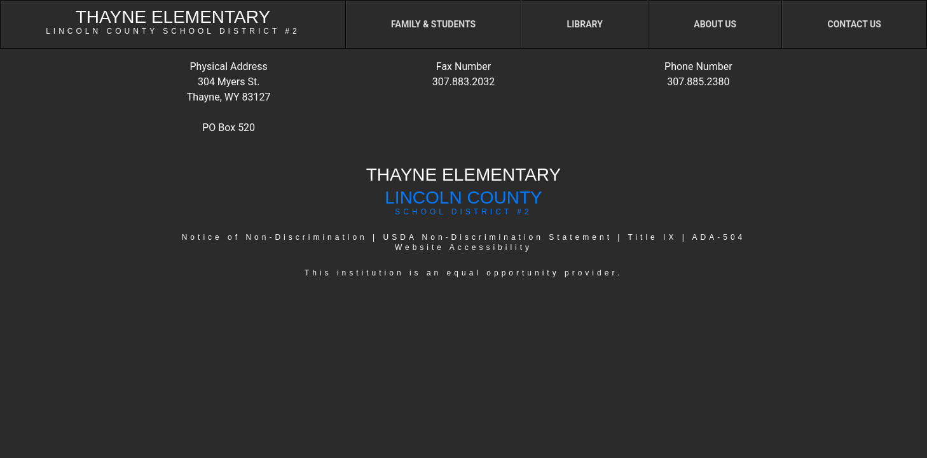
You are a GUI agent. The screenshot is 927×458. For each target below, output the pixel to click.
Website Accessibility (463, 247)
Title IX (652, 237)
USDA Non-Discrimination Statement (497, 237)
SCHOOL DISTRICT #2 (463, 211)
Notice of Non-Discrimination (274, 237)
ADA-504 (719, 237)
